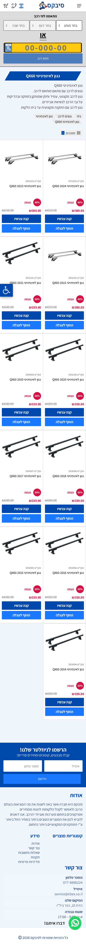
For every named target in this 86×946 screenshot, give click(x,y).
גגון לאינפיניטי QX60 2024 (68, 186)
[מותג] (69, 25)
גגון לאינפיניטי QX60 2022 (68, 283)
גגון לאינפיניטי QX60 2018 (68, 476)
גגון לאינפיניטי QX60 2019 (25, 379)
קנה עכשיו (64, 218)
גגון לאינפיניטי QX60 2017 (25, 476)
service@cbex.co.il (69, 894)
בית (79, 116)
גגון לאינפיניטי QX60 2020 (68, 379)
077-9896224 (73, 882)
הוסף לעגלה (64, 228)
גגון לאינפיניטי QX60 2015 (25, 573)
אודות (35, 843)
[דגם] (43, 25)
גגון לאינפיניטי (44, 116)
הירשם (42, 779)
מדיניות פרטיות (29, 861)
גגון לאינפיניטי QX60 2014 (68, 669)
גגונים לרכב (65, 116)
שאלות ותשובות (29, 852)
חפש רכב (43, 58)
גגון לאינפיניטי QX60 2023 (25, 186)
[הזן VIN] (42, 48)
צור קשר (34, 848)
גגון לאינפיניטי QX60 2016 (68, 573)
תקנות (35, 857)
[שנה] (16, 25)
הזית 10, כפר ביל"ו (70, 905)
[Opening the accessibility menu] (6, 290)
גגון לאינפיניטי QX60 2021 (25, 283)
